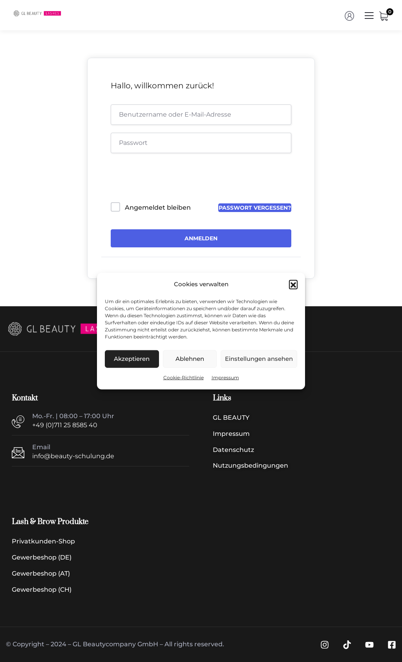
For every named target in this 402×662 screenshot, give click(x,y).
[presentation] (164, 179)
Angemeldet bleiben (158, 207)
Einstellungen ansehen (259, 358)
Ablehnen (189, 358)
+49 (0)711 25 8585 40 (64, 425)
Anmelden (201, 238)
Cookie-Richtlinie (183, 377)
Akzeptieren (132, 358)
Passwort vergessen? (255, 207)
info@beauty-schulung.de (73, 456)
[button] (293, 284)
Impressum (225, 377)
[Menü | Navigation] (369, 18)
